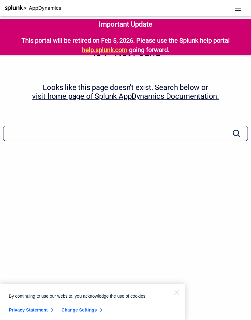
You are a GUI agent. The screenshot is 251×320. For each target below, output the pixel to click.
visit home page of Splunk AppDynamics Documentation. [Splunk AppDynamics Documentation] (125, 96)
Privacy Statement (28, 311)
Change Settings (79, 311)
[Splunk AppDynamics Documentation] (33, 8)
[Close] (177, 293)
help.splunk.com (104, 50)
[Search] (125, 133)
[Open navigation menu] (238, 8)
